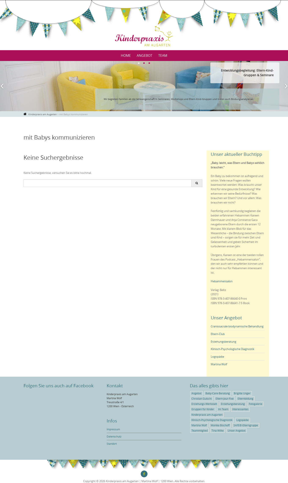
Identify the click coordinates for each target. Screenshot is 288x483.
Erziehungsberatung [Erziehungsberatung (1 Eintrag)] (233, 403)
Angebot (144, 55)
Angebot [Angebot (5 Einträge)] (196, 393)
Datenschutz (114, 436)
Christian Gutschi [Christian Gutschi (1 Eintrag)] (202, 398)
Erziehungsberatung (223, 341)
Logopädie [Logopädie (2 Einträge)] (242, 420)
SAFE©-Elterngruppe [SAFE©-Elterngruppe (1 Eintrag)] (246, 425)
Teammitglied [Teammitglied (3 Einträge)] (200, 430)
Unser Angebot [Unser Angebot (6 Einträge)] (236, 430)
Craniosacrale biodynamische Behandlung (237, 326)
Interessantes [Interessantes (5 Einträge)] (240, 409)
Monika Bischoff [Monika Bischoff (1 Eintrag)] (220, 425)
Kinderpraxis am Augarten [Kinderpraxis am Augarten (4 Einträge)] (207, 414)
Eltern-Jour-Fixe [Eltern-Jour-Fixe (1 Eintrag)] (225, 398)
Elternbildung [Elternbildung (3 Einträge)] (245, 398)
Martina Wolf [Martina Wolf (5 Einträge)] (199, 425)
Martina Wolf (219, 364)
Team (162, 55)
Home (126, 55)
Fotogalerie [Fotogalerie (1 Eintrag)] (255, 403)
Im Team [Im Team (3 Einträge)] (223, 409)
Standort (112, 443)
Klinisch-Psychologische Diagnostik (232, 349)
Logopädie (217, 356)
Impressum (113, 429)
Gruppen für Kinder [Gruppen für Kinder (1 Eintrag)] (203, 409)
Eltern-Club (218, 334)
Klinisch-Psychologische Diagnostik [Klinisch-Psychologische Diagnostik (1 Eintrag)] (212, 420)
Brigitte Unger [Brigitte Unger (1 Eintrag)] (242, 393)
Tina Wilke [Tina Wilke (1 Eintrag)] (218, 430)
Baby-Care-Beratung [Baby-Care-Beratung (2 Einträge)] (217, 393)
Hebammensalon (222, 281)
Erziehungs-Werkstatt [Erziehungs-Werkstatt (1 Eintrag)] (204, 403)
